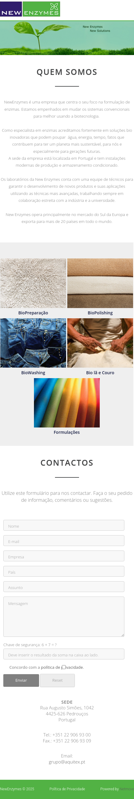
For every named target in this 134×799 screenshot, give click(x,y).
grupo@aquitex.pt (67, 762)
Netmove (127, 789)
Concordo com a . (63, 667)
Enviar (21, 680)
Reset (57, 680)
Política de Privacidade (67, 789)
